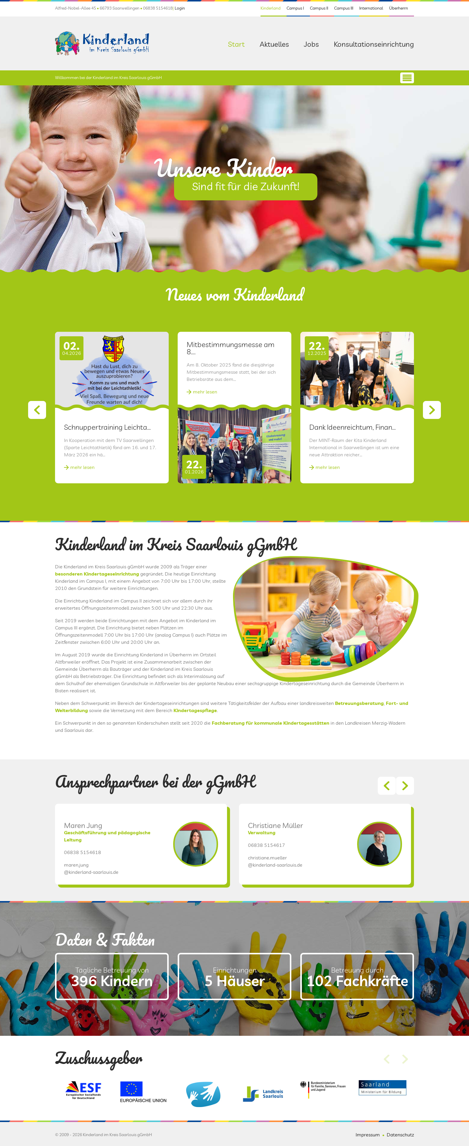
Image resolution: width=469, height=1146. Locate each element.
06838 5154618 (82, 880)
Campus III (343, 8)
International (371, 8)
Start (236, 44)
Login (180, 8)
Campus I (295, 8)
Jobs (311, 44)
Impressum (368, 1135)
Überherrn (398, 8)
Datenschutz (400, 1135)
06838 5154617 (266, 873)
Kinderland (271, 8)
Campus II (319, 8)
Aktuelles (274, 44)
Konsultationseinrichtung (374, 44)
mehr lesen (82, 495)
